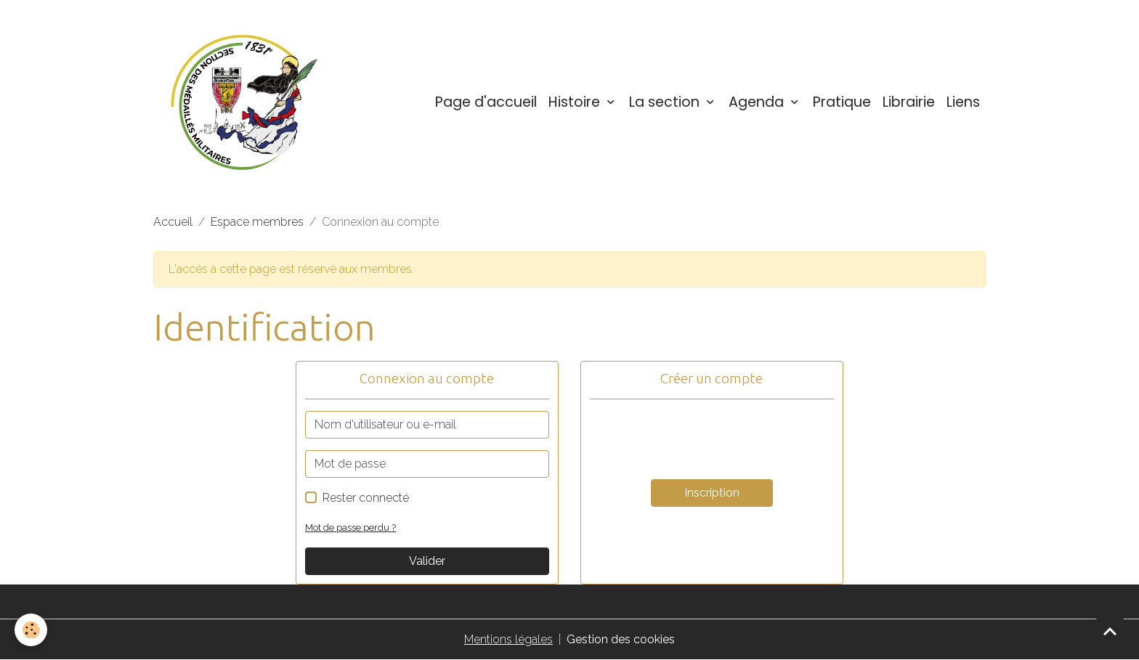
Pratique (842, 102)
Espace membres (257, 222)
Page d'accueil (486, 102)
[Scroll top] (1110, 631)
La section (666, 102)
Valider (427, 561)
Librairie (909, 102)
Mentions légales (508, 639)
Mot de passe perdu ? (350, 527)
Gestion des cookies (621, 639)
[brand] (247, 102)
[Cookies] (31, 630)
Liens (963, 102)
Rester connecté (366, 498)
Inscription (711, 493)
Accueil (172, 222)
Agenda (758, 102)
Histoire (576, 102)
